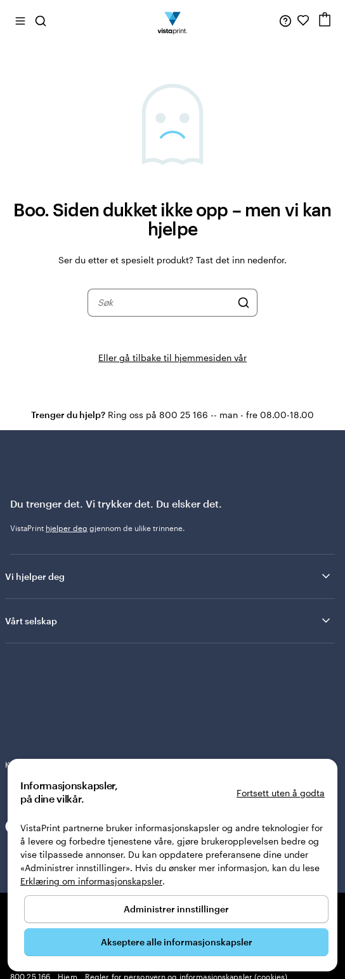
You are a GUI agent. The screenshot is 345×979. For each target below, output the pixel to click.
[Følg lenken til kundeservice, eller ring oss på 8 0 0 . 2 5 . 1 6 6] (285, 20)
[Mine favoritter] (303, 20)
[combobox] (164, 302)
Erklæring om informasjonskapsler (91, 881)
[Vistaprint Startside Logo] (172, 20)
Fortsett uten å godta (281, 792)
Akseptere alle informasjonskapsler (176, 941)
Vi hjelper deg (168, 576)
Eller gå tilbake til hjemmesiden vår (172, 357)
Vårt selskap (168, 620)
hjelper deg (67, 527)
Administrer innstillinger (176, 908)
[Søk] (243, 302)
